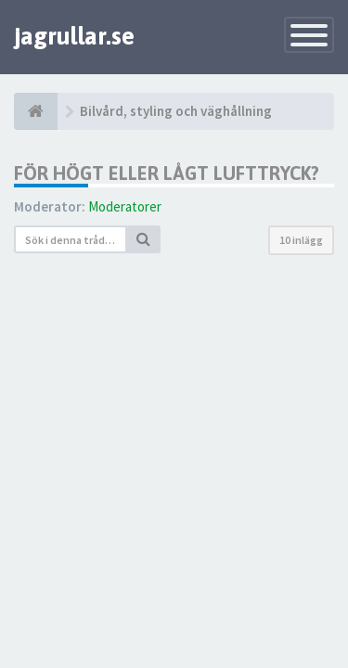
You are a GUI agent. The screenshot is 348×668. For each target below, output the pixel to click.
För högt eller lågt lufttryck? (166, 173)
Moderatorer (124, 206)
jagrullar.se (74, 36)
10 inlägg (301, 240)
